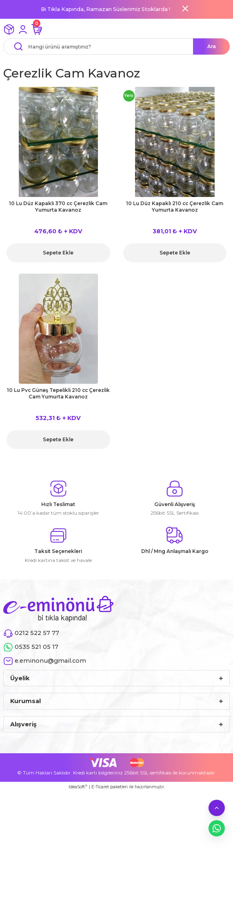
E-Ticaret (100, 787)
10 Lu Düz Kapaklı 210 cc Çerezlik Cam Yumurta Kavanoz (174, 206)
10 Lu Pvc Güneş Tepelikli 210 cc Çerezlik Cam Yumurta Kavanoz (58, 393)
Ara (211, 46)
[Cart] (36, 29)
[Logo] (58, 608)
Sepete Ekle (58, 253)
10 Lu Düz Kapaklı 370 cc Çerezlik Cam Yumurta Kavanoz (58, 206)
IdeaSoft (78, 787)
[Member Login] (23, 29)
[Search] (116, 46)
